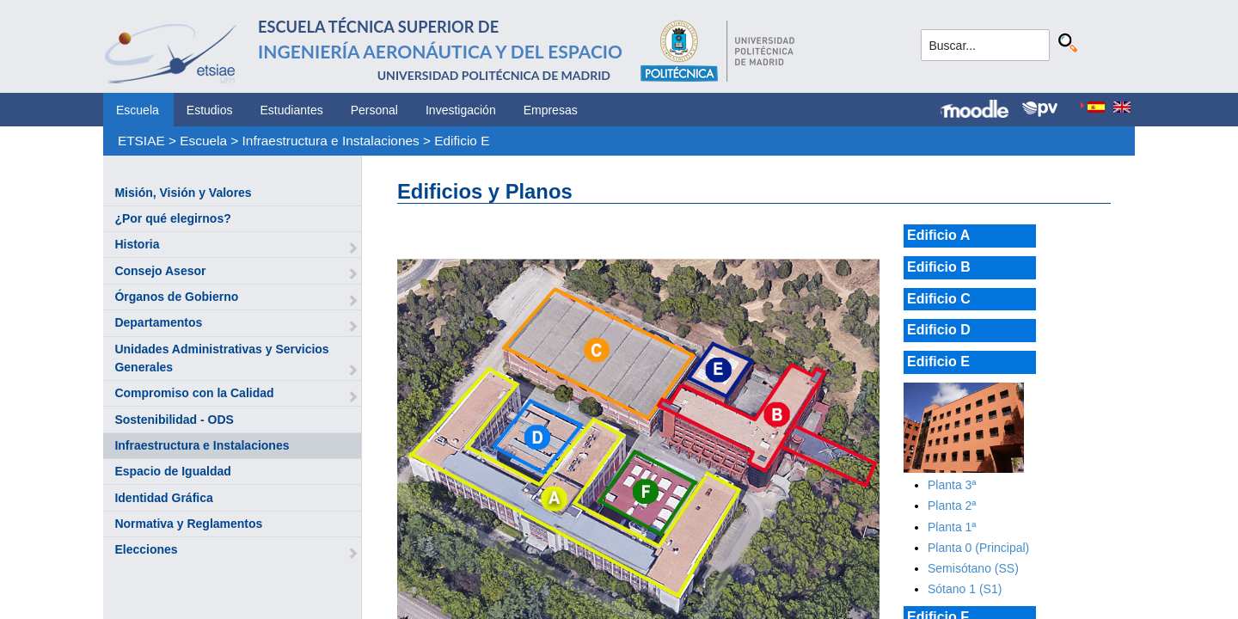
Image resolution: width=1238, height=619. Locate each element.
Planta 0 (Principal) (978, 548)
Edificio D (939, 329)
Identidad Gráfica (163, 498)
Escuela (137, 110)
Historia (136, 244)
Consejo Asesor (159, 271)
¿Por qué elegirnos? (172, 218)
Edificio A (938, 235)
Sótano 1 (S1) (965, 589)
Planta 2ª (952, 505)
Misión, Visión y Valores (182, 192)
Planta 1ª (952, 527)
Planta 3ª (952, 485)
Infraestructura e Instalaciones (331, 140)
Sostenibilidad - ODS (173, 419)
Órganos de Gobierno (176, 296)
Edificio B (939, 267)
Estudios (210, 110)
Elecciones (145, 549)
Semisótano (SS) (973, 568)
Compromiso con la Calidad (193, 393)
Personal (374, 110)
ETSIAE (141, 140)
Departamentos (158, 322)
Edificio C (939, 298)
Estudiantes (291, 110)
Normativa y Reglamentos (188, 523)
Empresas (551, 110)
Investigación (461, 110)
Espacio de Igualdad (172, 471)
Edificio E (461, 140)
